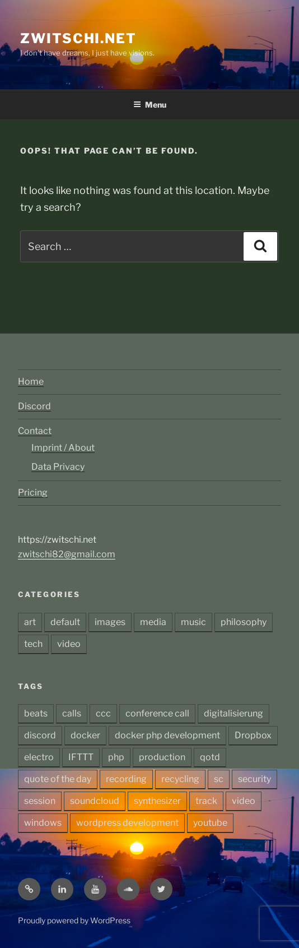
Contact (35, 431)
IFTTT (81, 757)
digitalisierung (233, 713)
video (69, 644)
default (65, 622)
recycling (180, 779)
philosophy (244, 622)
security (254, 779)
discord (40, 735)
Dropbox (253, 735)
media (153, 622)
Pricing (33, 492)
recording (126, 779)
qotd (210, 757)
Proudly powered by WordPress (74, 920)
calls (71, 713)
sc (218, 779)
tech (33, 644)
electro (39, 757)
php (116, 757)
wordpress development (127, 822)
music (193, 622)
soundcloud (94, 801)
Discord (34, 406)
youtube (210, 822)
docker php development (167, 735)
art (30, 622)
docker (85, 735)
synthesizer (157, 801)
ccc (103, 713)
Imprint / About (63, 447)
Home (31, 381)
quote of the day (57, 779)
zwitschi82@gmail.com (66, 554)
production (162, 757)
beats (36, 713)
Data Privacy (58, 466)
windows (43, 822)
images (110, 622)
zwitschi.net (78, 38)
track (206, 801)
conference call (157, 713)
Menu (149, 104)
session (39, 801)
